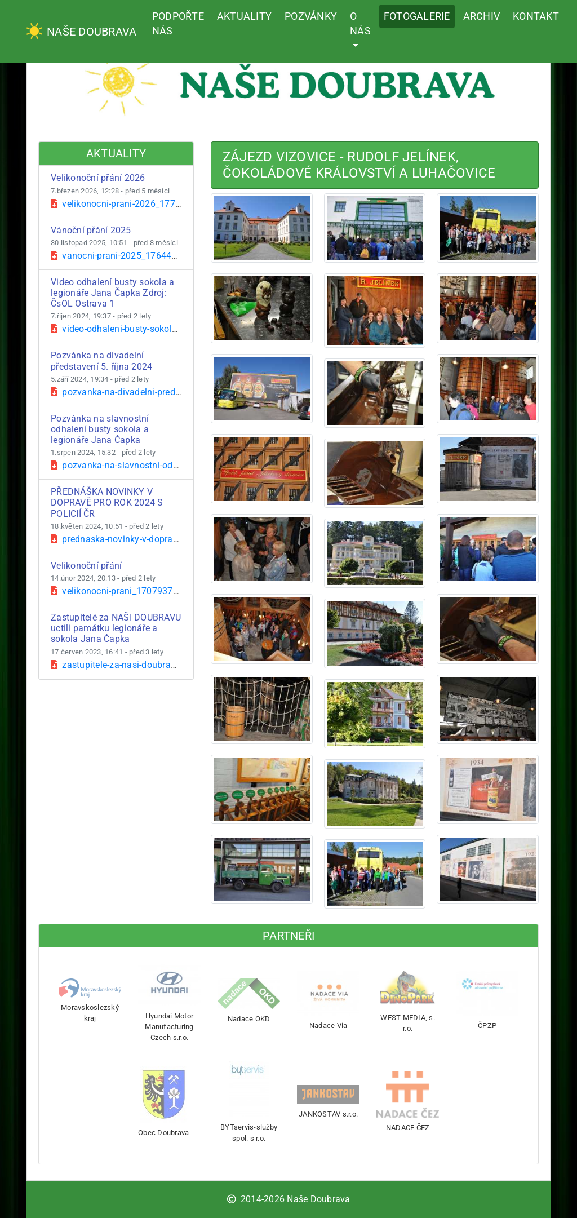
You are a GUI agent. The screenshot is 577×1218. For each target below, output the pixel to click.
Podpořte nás (178, 24)
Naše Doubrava (81, 31)
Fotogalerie (417, 16)
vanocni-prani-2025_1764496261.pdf (132, 255)
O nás (360, 24)
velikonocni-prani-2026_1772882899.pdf (139, 203)
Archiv (481, 16)
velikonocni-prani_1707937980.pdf (128, 591)
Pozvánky (311, 16)
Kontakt (536, 16)
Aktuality (244, 16)
